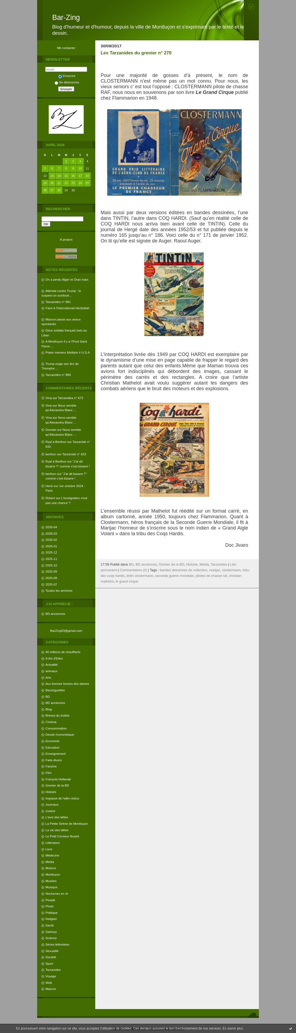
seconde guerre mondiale (174, 576)
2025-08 (51, 578)
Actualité (51, 664)
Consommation (56, 728)
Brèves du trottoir (57, 715)
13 (52, 175)
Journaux (51, 804)
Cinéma (51, 722)
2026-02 (51, 539)
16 (73, 175)
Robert (50, 498)
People (50, 900)
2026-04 (51, 527)
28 (59, 190)
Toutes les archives (58, 590)
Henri (49, 486)
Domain (51, 429)
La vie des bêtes (57, 830)
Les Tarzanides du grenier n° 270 (136, 52)
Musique (51, 887)
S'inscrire (67, 75)
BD (47, 696)
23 (73, 183)
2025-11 (51, 558)
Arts (48, 677)
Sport (49, 963)
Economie (52, 741)
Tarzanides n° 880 (58, 374)
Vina (48, 398)
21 (59, 183)
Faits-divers (53, 760)
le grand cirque (127, 581)
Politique (51, 912)
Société (50, 957)
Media (49, 861)
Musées (51, 881)
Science (51, 938)
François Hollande (58, 779)
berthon (50, 454)
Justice (50, 811)
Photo (49, 906)
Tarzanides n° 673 (70, 398)
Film (48, 772)
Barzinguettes (55, 690)
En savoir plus (233, 1028)
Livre (48, 849)
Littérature (52, 842)
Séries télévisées (57, 944)
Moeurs (50, 868)
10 (80, 168)
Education (52, 747)
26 (45, 190)
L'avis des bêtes (56, 817)
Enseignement (55, 753)
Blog (48, 709)
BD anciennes (55, 613)
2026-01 (51, 546)
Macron (50, 988)
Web (48, 982)
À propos (66, 239)
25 (87, 183)
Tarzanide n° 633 (74, 454)
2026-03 (51, 533)
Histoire (50, 792)
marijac (214, 570)
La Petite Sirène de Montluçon (66, 823)
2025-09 (51, 571)
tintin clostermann (139, 576)
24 (80, 183)
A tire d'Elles (54, 658)
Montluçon (52, 874)
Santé (49, 925)
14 (59, 175)
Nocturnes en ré (56, 893)
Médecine (52, 855)
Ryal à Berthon (55, 441)
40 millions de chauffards (62, 652)
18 (87, 175)
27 (52, 190)
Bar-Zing (66, 17)
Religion (51, 919)
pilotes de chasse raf (211, 576)
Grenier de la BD (57, 785)
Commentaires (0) (133, 570)
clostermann (231, 570)
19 (45, 183)
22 (66, 183)
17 (80, 175)
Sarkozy (51, 931)
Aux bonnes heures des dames (67, 683)
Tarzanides (53, 969)
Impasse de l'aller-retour (62, 798)
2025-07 (51, 584)
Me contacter (66, 48)
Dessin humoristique (59, 734)
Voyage (50, 976)
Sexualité (51, 951)
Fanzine (51, 766)
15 (66, 175)
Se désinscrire (67, 82)
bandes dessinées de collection (183, 570)
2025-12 (51, 552)
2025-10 (51, 565)
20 (52, 183)
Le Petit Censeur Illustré (62, 836)
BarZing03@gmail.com (66, 630)
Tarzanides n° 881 (58, 302)
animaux (51, 671)
